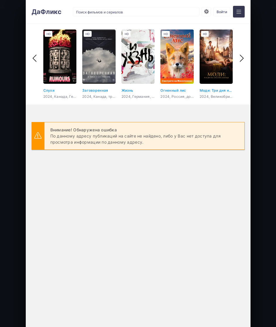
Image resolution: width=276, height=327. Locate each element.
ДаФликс (47, 11)
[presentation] (34, 58)
